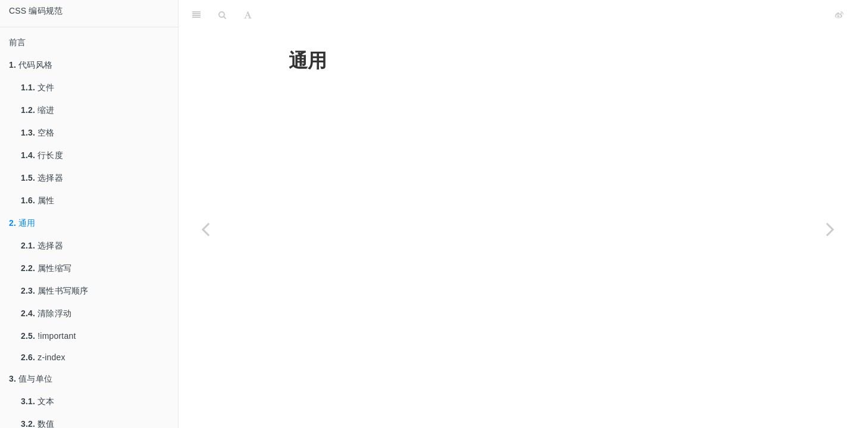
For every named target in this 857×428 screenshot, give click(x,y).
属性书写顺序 (54, 290)
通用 (22, 223)
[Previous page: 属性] (205, 229)
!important (48, 336)
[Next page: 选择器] (830, 229)
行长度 (42, 155)
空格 (38, 132)
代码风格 (30, 65)
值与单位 (30, 378)
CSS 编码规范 (35, 10)
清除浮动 (46, 313)
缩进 (38, 110)
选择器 (42, 177)
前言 (17, 42)
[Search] (222, 15)
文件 (38, 87)
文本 (38, 401)
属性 (38, 200)
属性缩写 (46, 268)
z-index (43, 357)
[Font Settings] (248, 15)
